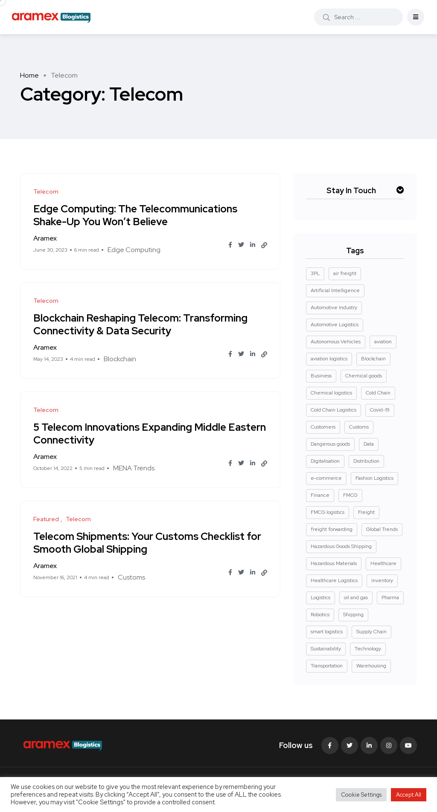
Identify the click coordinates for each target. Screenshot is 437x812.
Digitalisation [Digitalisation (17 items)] (325, 461)
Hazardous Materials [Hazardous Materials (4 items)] (334, 563)
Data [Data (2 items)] (369, 444)
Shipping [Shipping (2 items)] (353, 614)
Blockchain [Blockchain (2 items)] (373, 358)
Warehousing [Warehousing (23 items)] (371, 665)
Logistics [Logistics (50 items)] (320, 597)
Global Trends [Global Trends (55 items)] (382, 529)
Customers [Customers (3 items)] (323, 426)
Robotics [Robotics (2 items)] (320, 614)
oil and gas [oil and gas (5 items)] (356, 597)
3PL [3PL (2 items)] (315, 273)
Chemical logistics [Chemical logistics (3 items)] (331, 392)
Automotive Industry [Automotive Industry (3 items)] (334, 307)
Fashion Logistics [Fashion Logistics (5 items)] (374, 478)
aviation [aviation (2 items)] (383, 341)
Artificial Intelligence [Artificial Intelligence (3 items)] (335, 290)
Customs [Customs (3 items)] (359, 426)
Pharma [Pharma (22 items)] (390, 597)
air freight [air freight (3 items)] (344, 273)
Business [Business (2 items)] (321, 375)
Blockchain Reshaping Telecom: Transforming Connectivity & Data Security (140, 324)
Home (29, 75)
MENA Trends (133, 468)
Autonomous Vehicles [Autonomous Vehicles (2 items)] (336, 341)
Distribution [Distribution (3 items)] (366, 461)
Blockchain (120, 358)
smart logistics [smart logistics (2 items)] (327, 631)
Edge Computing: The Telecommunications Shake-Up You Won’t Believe (135, 215)
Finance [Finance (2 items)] (320, 495)
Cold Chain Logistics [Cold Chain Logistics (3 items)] (333, 409)
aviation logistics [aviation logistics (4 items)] (329, 358)
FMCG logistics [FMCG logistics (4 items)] (327, 512)
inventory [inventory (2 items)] (382, 580)
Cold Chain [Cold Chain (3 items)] (378, 392)
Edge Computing (134, 249)
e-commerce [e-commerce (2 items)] (326, 478)
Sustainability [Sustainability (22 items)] (326, 648)
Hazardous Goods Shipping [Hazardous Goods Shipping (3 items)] (341, 546)
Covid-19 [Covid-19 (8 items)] (380, 409)
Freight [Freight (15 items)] (366, 512)
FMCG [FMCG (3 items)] (350, 495)
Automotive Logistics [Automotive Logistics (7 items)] (334, 324)
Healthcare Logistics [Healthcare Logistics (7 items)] (334, 580)
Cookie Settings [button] (361, 794)
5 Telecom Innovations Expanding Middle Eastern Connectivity (149, 433)
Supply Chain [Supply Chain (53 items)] (371, 631)
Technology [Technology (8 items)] (368, 648)
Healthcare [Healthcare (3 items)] (383, 563)
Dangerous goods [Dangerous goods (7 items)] (330, 444)
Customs (131, 577)
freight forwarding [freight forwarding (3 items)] (332, 529)
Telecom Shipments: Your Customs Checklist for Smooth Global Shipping (147, 542)
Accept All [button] (408, 794)
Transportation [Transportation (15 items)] (327, 665)
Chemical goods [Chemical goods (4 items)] (363, 375)
